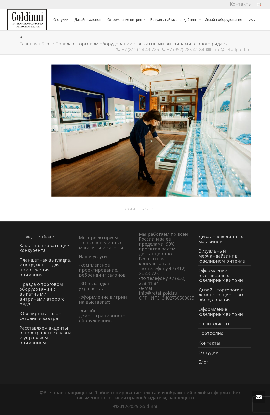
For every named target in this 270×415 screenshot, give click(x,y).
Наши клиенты (215, 324)
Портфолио (210, 333)
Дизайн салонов (87, 19)
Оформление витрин (125, 19)
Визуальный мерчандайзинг (174, 19)
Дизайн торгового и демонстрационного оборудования (221, 295)
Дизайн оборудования (223, 19)
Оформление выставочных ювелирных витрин (220, 275)
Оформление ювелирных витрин (220, 311)
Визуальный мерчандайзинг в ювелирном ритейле (221, 256)
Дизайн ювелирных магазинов (220, 239)
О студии (60, 19)
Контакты (241, 4)
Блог (203, 362)
